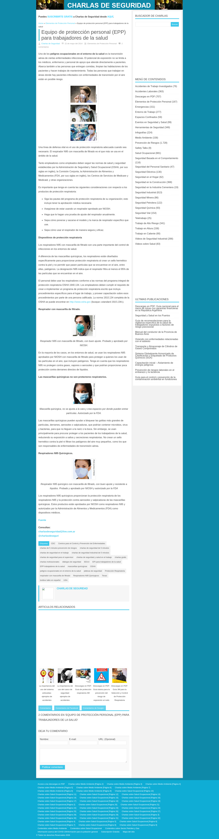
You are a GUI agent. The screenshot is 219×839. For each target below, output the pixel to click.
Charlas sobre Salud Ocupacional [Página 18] (99, 801)
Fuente (42, 520)
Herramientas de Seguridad (149, 127)
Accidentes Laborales (146, 91)
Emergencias (142, 107)
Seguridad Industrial (145, 192)
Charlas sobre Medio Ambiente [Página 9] (94, 791)
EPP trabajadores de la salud (52, 566)
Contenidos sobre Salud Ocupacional (86, 828)
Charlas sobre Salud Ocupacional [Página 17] (57, 801)
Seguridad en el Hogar (147, 177)
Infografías (140, 132)
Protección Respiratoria (115, 571)
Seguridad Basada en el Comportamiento (156, 158)
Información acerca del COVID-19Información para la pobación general (68, 832)
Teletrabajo (141, 218)
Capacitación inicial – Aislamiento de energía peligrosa (154, 364)
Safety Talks (141, 148)
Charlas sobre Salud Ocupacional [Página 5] (97, 821)
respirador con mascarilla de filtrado (55, 576)
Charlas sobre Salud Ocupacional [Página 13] (141, 794)
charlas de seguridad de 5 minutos (94, 548)
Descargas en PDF (145, 96)
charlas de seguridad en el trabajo (54, 553)
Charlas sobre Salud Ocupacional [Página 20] (98, 804)
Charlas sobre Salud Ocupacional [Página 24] (141, 808)
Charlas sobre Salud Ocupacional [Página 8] (97, 825)
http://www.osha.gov (80, 302)
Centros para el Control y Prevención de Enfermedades (81, 543)
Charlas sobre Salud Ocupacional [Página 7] (56, 825)
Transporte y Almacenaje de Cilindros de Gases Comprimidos (156, 347)
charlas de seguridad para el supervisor (56, 557)
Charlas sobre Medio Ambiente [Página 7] (132, 787)
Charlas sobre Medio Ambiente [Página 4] (163, 784)
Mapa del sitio (129, 832)
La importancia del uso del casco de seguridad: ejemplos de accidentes (65, 693)
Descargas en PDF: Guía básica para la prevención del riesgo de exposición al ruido (101, 693)
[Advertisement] (83, 637)
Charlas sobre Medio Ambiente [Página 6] (94, 787)
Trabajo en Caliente (145, 233)
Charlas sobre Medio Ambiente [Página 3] (124, 784)
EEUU (86, 562)
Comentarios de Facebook (67, 708)
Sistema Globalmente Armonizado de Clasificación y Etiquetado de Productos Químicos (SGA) (155, 355)
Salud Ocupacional (145, 153)
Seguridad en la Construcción (150, 182)
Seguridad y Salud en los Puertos (152, 315)
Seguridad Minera (144, 197)
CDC (53, 543)
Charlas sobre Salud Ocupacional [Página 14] (57, 798)
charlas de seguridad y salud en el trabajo (94, 557)
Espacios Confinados (146, 117)
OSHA (93, 566)
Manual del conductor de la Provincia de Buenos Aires (156, 333)
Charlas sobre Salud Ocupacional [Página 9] (138, 825)
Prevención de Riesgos (147, 143)
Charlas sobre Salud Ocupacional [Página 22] (57, 808)
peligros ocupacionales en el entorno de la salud (60, 571)
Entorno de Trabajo (145, 112)
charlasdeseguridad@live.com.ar (56, 531)
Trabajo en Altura (144, 228)
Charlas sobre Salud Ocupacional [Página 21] (140, 804)
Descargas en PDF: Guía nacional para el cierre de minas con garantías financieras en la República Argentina (157, 308)
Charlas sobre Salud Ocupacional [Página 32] (141, 818)
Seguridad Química (145, 208)
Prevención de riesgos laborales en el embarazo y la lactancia (154, 371)
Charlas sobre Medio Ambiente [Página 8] (55, 791)
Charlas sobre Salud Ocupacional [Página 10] (134, 791)
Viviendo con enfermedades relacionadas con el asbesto (156, 340)
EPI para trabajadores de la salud (106, 562)
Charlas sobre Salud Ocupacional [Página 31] (99, 818)
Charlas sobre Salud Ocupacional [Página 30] (57, 818)
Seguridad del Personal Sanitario (152, 167)
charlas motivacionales (49, 562)
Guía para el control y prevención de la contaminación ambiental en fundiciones (156, 378)
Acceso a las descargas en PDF (51, 784)
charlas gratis (120, 557)
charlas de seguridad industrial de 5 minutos (90, 553)
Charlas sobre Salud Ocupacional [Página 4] (56, 821)
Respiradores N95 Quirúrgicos (86, 576)
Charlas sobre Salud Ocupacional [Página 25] (57, 811)
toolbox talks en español (50, 580)
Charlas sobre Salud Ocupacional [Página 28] (57, 815)
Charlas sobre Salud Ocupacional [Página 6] (138, 821)
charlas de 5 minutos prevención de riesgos (58, 548)
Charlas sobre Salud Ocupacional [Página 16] (141, 798)
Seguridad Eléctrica (145, 172)
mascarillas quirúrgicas (77, 566)
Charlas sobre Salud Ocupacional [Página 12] (99, 794)
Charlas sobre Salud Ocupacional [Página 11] (57, 794)
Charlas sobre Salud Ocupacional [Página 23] (99, 808)
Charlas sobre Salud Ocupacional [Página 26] (99, 811)
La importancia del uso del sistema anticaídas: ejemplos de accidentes (47, 693)
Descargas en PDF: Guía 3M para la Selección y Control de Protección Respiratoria (119, 693)
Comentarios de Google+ (93, 708)
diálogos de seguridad (71, 562)
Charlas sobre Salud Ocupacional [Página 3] (140, 815)
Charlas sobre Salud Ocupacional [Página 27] (141, 811)
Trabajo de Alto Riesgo (147, 223)
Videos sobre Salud (145, 244)
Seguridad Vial (142, 213)
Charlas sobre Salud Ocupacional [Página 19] (141, 801)
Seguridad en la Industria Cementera (154, 187)
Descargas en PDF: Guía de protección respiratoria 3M (83, 689)
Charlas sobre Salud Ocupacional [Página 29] (99, 815)
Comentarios (45, 708)
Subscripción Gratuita (110, 832)
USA (65, 580)
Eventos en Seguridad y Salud (151, 122)
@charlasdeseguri (48, 536)
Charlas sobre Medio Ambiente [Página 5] (55, 787)
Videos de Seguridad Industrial (151, 238)
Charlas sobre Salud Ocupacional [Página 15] (99, 798)
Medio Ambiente (143, 137)
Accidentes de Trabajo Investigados (153, 86)
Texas (104, 576)
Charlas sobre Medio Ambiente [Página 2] (85, 784)
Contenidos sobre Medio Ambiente (52, 828)
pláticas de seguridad (93, 571)
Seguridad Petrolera (145, 202)
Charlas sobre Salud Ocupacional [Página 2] (56, 804)
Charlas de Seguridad (50, 43)
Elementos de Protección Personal (153, 101)
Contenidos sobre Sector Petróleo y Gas (122, 828)
